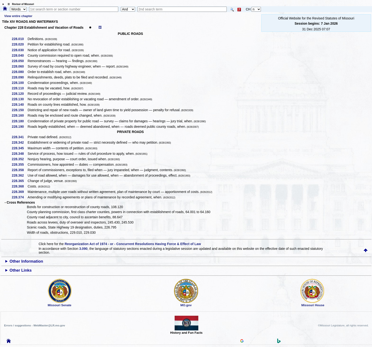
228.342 (19, 142)
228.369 (19, 192)
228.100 (19, 83)
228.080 (19, 72)
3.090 (83, 249)
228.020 (19, 44)
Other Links (20, 270)
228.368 (19, 186)
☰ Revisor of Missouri (19, 4)
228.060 (19, 66)
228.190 (19, 126)
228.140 (19, 104)
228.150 (19, 110)
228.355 (19, 164)
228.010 (19, 39)
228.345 (19, 148)
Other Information (26, 261)
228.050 (19, 61)
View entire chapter (18, 16)
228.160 (19, 115)
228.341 (19, 137)
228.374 (19, 197)
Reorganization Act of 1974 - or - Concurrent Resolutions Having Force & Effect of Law (133, 244)
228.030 (19, 50)
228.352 (19, 159)
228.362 (19, 175)
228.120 (19, 94)
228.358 (19, 170)
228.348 (19, 153)
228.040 (19, 55)
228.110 (19, 88)
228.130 (19, 99)
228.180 (19, 121)
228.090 (19, 77)
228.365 (19, 181)
